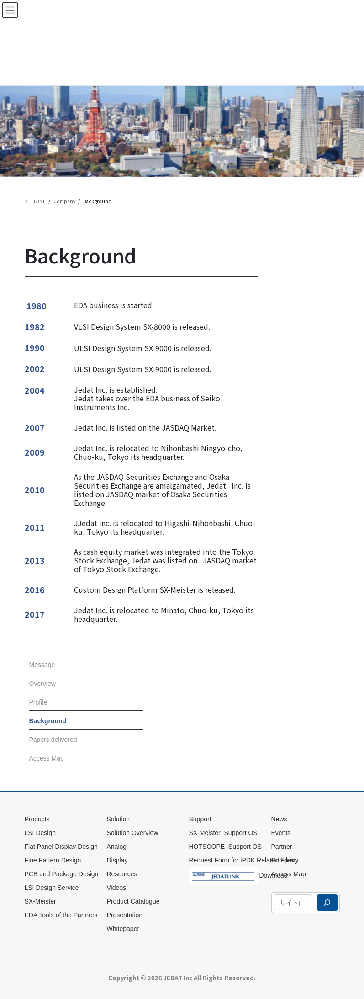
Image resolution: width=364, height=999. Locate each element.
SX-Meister (40, 901)
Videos (117, 887)
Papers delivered (53, 739)
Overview (42, 683)
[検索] (327, 902)
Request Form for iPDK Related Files (241, 860)
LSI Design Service (52, 887)
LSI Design (40, 832)
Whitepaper (123, 928)
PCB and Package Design (62, 874)
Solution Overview (132, 832)
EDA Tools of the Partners (61, 915)
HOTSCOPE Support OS (225, 846)
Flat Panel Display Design (62, 846)
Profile (38, 702)
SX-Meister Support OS (223, 832)
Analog (117, 846)
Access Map (46, 758)
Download (238, 874)
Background (48, 721)
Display (117, 860)
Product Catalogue (133, 901)
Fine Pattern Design (53, 860)
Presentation (125, 915)
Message (42, 664)
